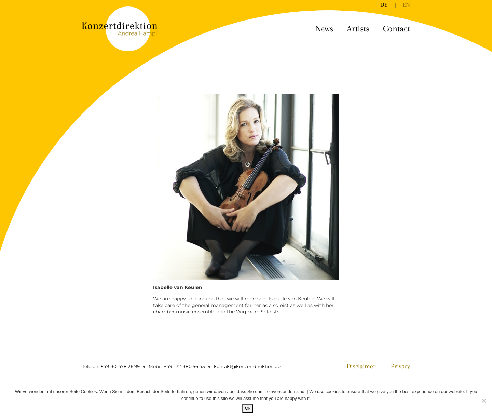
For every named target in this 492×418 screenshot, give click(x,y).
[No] (483, 400)
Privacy (399, 366)
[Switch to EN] (406, 4)
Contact (396, 28)
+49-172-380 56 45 (183, 366)
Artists (358, 28)
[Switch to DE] (384, 4)
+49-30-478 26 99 (119, 366)
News (324, 28)
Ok (248, 408)
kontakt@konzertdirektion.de (245, 366)
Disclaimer (358, 366)
